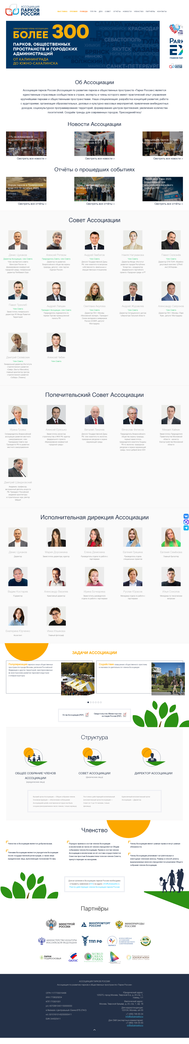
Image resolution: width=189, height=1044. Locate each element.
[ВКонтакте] (186, 516)
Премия (74, 11)
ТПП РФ (93, 11)
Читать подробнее (26, 151)
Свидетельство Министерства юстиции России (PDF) (107, 712)
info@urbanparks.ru (111, 881)
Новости (127, 11)
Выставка (62, 11)
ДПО (101, 11)
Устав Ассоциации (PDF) (73, 712)
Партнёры (150, 11)
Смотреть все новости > (31, 166)
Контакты (162, 11)
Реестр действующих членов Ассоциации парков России (94, 884)
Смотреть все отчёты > (32, 212)
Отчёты (117, 11)
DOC (91, 881)
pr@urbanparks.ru (135, 1023)
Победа (84, 11)
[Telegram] (186, 527)
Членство (138, 11)
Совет (108, 11)
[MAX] (186, 522)
